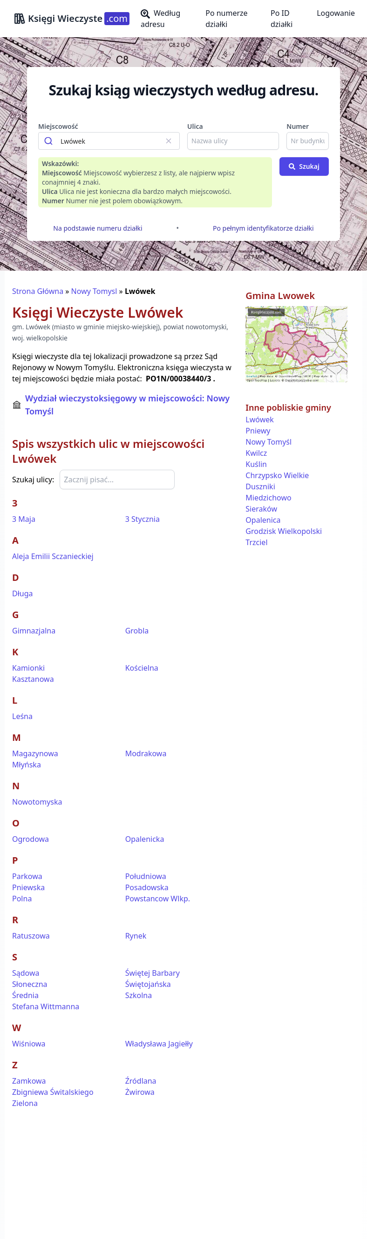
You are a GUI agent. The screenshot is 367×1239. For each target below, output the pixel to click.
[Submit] (50, 141)
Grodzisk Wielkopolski (283, 531)
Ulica (195, 126)
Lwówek (259, 419)
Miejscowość (58, 126)
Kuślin (256, 464)
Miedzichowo (268, 498)
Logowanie (336, 13)
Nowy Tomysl (94, 291)
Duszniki (260, 486)
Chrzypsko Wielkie (277, 475)
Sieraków (261, 509)
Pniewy (257, 431)
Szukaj (304, 166)
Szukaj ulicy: (33, 479)
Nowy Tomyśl (268, 442)
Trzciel (256, 542)
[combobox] (109, 141)
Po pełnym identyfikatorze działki (263, 228)
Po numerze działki (226, 18)
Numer (297, 126)
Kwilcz (256, 453)
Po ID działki (281, 18)
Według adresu (160, 18)
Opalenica (262, 520)
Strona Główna (37, 291)
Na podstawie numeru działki (97, 228)
